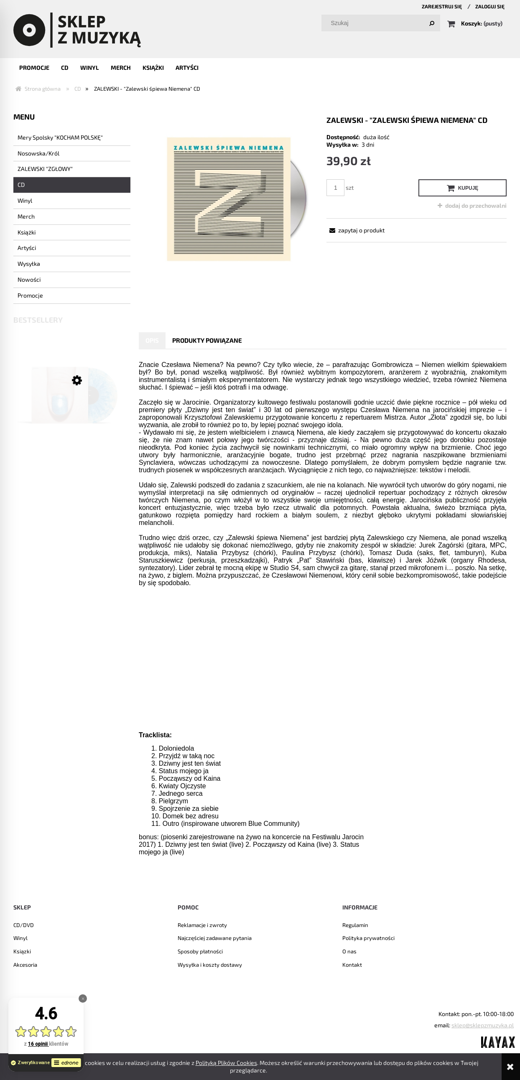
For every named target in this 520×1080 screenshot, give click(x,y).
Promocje (30, 295)
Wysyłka (29, 263)
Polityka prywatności (368, 938)
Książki (27, 232)
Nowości (29, 279)
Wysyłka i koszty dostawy (210, 964)
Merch (26, 216)
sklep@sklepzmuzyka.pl (482, 1025)
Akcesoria (25, 964)
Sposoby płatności (200, 951)
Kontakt (352, 964)
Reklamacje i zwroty (202, 925)
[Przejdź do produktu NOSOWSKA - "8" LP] (72, 407)
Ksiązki (22, 951)
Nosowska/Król (38, 153)
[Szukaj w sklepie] (383, 23)
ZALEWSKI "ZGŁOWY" (45, 168)
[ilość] (335, 187)
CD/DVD (23, 925)
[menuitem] (34, 67)
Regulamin (355, 925)
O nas (349, 951)
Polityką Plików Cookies (226, 1062)
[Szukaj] (431, 23)
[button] (355, 230)
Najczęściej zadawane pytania (215, 938)
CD (21, 184)
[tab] (152, 340)
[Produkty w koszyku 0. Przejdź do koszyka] (475, 23)
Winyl (25, 200)
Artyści (27, 247)
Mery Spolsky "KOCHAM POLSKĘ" (60, 137)
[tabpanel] (323, 622)
